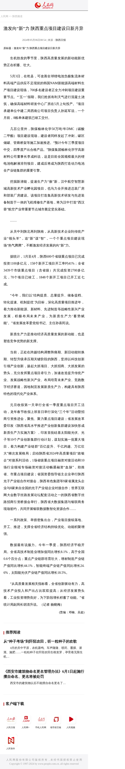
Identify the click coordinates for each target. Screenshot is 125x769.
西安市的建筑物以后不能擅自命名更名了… (37, 683)
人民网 (4, 16)
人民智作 (11, 742)
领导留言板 (56, 721)
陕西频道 (17, 16)
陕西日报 (61, 40)
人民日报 (11, 721)
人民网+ (26, 721)
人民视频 (71, 721)
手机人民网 (41, 721)
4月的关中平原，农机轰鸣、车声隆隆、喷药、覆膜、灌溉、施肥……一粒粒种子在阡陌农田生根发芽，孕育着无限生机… (43, 652)
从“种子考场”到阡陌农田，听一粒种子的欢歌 (40, 641)
